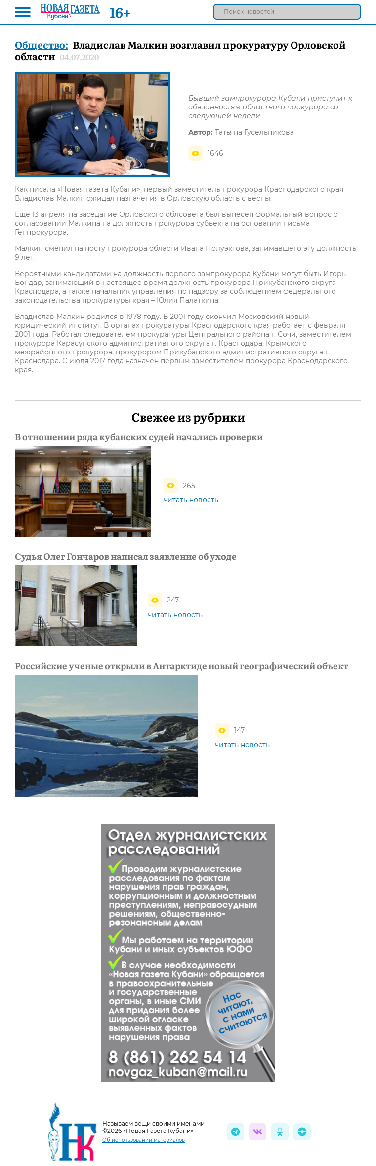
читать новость (191, 499)
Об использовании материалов (143, 1140)
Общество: (41, 44)
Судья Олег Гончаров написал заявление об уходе (126, 556)
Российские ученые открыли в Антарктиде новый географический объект (181, 665)
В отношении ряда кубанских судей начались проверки (139, 436)
